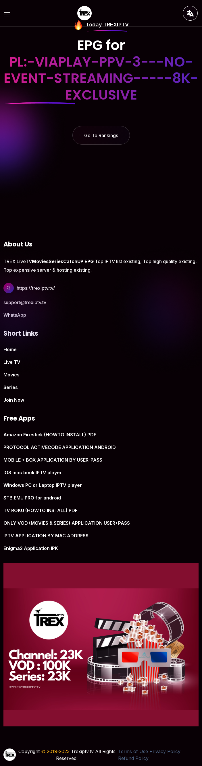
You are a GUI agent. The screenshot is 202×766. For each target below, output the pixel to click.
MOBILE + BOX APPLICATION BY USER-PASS (52, 460)
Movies (11, 375)
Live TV (11, 362)
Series (10, 387)
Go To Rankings (101, 135)
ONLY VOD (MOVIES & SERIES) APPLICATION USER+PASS (66, 523)
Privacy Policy (164, 751)
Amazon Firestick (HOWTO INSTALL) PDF (49, 435)
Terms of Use (133, 751)
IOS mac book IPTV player (32, 472)
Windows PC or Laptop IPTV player (42, 485)
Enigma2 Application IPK (30, 548)
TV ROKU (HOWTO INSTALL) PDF (40, 510)
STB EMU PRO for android (32, 498)
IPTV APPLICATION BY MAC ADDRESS (46, 535)
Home (10, 349)
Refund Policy (133, 758)
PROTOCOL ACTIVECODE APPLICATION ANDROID (59, 447)
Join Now (13, 400)
